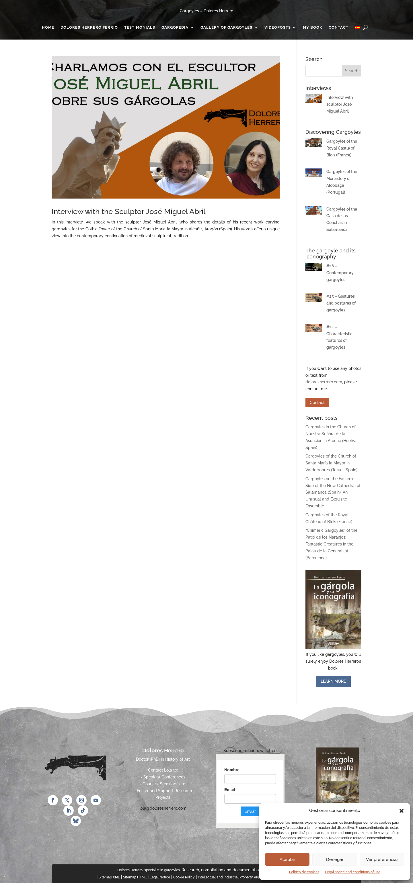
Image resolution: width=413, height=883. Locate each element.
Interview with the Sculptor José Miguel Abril (128, 211)
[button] (401, 811)
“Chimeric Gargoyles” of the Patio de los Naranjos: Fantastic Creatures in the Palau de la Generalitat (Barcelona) (331, 544)
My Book (312, 27)
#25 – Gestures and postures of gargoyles (341, 303)
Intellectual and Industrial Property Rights (231, 877)
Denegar (334, 859)
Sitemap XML (109, 877)
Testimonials (139, 27)
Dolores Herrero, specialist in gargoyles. (148, 870)
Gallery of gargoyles (226, 27)
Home (48, 27)
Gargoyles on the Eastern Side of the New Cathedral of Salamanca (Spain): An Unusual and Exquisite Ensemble (333, 492)
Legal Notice (160, 877)
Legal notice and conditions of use (352, 872)
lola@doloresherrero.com (162, 808)
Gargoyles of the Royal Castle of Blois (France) (341, 148)
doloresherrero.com (323, 382)
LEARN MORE (333, 681)
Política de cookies (304, 872)
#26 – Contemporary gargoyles (340, 273)
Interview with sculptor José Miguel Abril (339, 104)
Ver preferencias (382, 859)
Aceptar (287, 859)
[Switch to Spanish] (357, 28)
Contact (338, 27)
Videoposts (277, 27)
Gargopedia (174, 27)
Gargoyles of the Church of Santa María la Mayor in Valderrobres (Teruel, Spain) (331, 463)
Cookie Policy (184, 877)
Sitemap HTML (135, 877)
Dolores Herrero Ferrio (89, 27)
